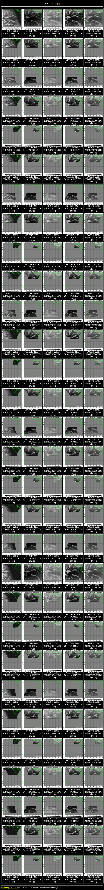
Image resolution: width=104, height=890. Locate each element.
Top (52, 4)
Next (57, 4)
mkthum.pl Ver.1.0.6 (9, 888)
